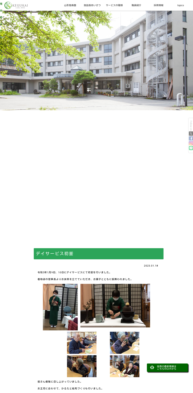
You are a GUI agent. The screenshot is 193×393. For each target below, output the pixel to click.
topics (180, 5)
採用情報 (158, 5)
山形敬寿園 (70, 5)
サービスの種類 (114, 5)
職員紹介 (136, 5)
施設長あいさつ (92, 5)
